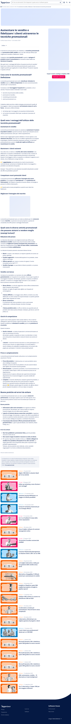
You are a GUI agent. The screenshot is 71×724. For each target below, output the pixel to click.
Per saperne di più (9, 465)
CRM (16, 6)
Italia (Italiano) (57, 719)
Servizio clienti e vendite (8, 6)
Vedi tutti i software (58, 77)
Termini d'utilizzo (5, 715)
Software (27, 711)
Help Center (51, 711)
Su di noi (27, 709)
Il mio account (51, 709)
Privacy (2, 709)
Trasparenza (4, 712)
